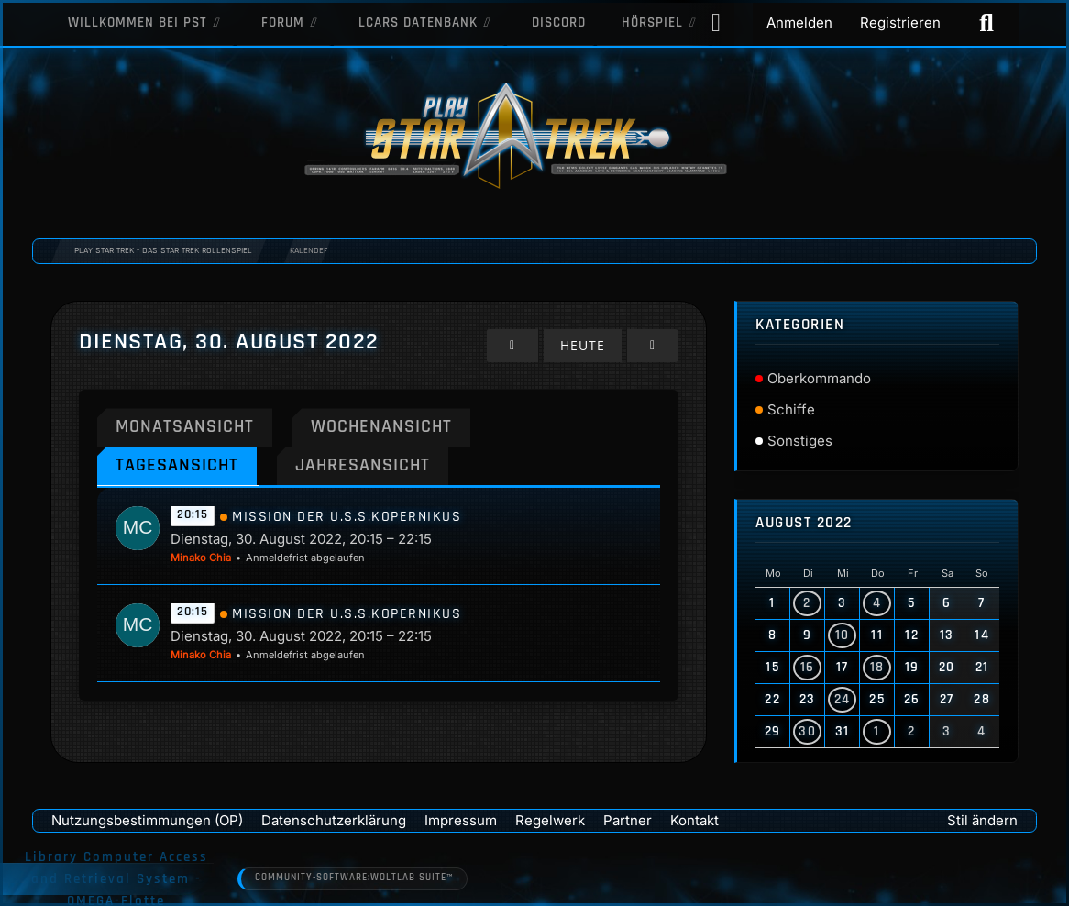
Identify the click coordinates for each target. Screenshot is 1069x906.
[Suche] (986, 23)
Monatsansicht (188, 426)
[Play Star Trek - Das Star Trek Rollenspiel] (534, 137)
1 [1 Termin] (877, 731)
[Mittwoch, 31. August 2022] (652, 345)
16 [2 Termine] (807, 667)
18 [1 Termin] (877, 667)
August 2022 (804, 523)
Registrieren (900, 22)
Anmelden (799, 22)
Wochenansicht (390, 426)
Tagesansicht (179, 465)
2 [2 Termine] (807, 603)
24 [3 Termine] (842, 699)
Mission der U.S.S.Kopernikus (346, 517)
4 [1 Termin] (877, 603)
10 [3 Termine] (842, 635)
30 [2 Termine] (807, 731)
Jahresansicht (370, 465)
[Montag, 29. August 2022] (516, 345)
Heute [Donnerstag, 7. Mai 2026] (584, 345)
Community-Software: (356, 878)
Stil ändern (982, 820)
